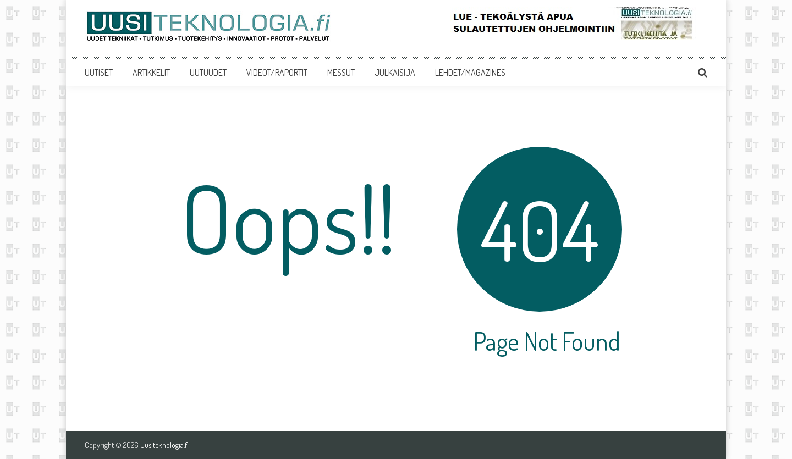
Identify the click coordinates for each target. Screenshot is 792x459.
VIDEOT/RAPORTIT (276, 72)
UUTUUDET (208, 72)
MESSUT (341, 72)
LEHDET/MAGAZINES (470, 72)
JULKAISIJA (395, 72)
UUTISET (99, 72)
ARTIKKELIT (151, 72)
